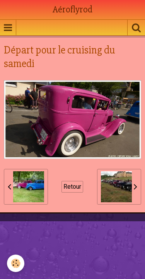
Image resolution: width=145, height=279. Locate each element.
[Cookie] (15, 263)
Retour (72, 186)
